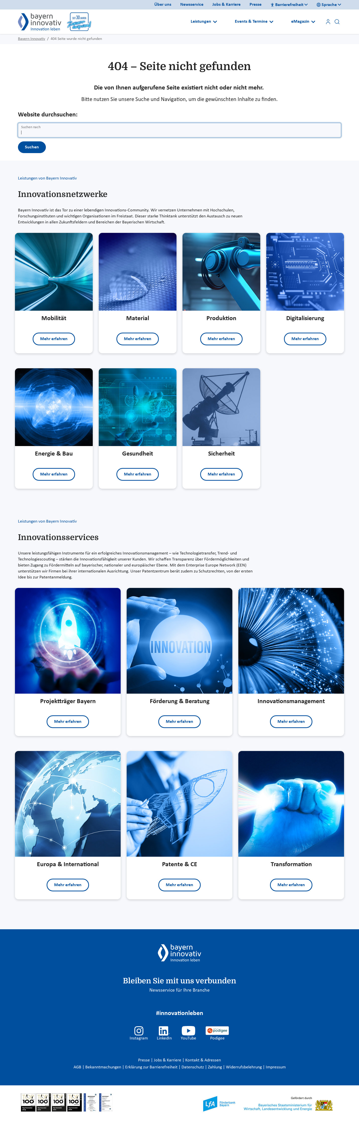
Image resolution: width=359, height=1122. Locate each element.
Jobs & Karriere (226, 4)
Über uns (162, 4)
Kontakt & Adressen (203, 1060)
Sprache (327, 4)
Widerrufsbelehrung (244, 1067)
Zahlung (215, 1067)
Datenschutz (193, 1067)
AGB (78, 1067)
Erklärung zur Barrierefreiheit (152, 1067)
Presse (256, 4)
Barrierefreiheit (286, 4)
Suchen (32, 147)
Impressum (276, 1067)
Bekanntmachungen (103, 1067)
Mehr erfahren (54, 339)
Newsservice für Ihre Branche (179, 990)
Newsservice (191, 4)
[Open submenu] (215, 22)
